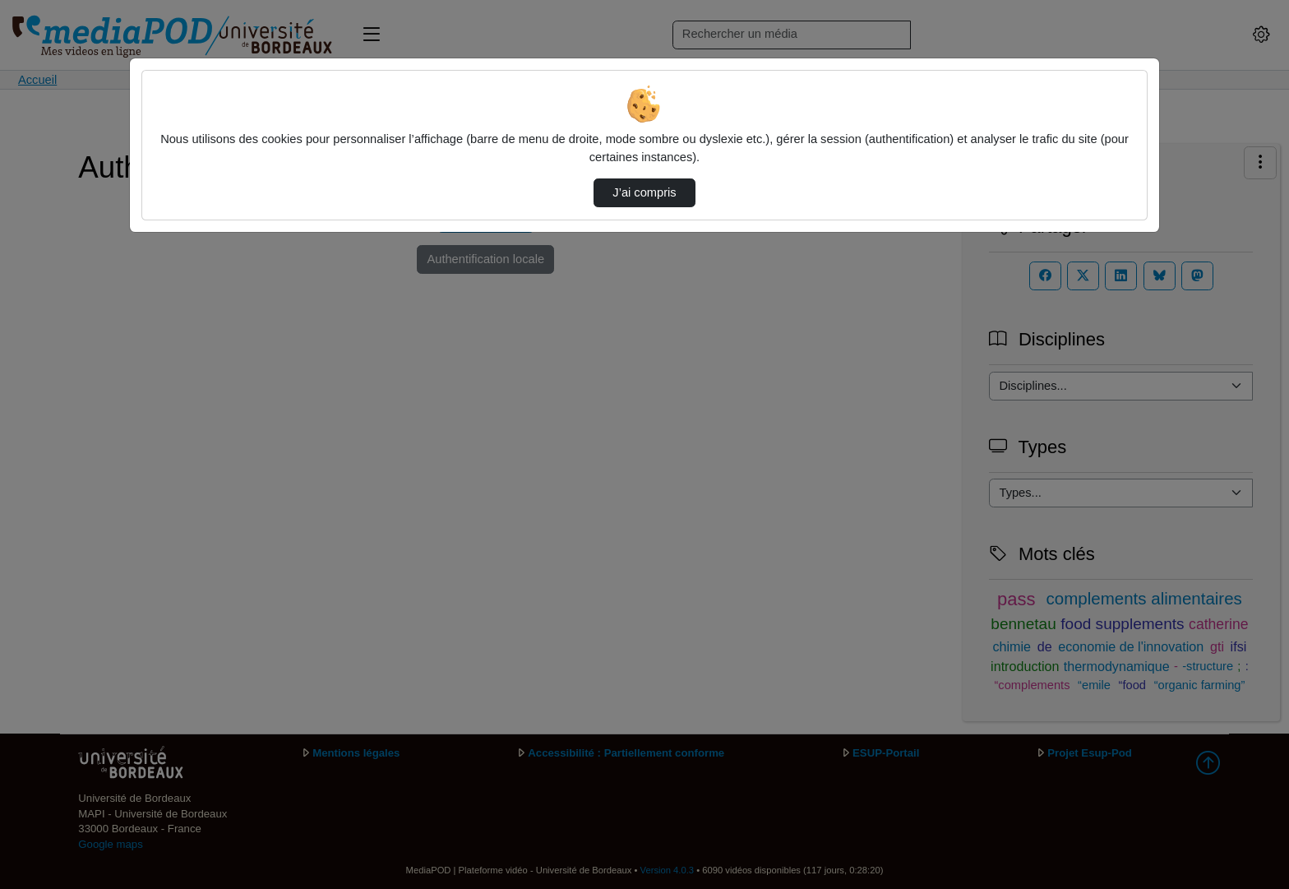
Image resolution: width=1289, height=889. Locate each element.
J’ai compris (644, 192)
